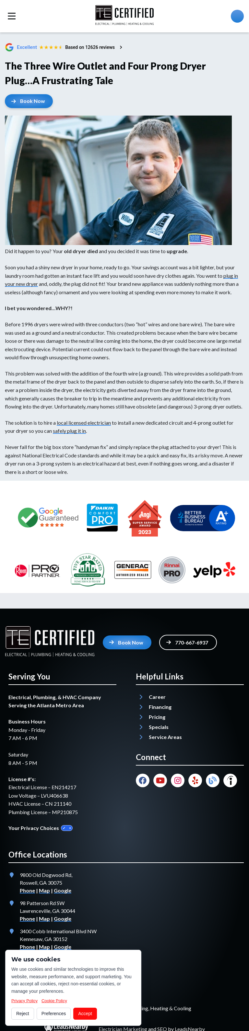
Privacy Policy (24, 1000)
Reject (22, 1013)
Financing (160, 707)
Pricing (157, 717)
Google (62, 890)
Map (44, 890)
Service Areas (165, 737)
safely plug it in (69, 431)
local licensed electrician (84, 423)
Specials (159, 727)
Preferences (54, 1013)
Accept (85, 1013)
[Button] (29, 101)
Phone (27, 890)
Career (157, 697)
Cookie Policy (54, 1000)
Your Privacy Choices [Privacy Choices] (40, 828)
